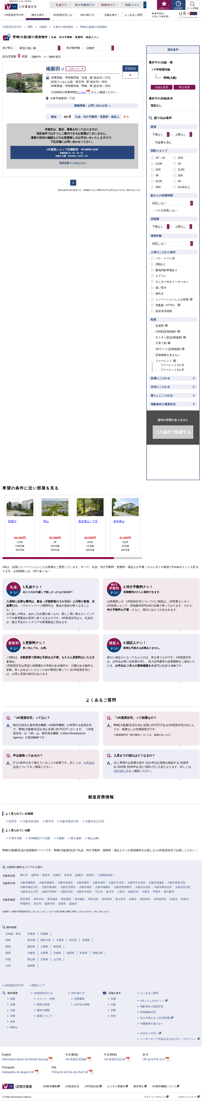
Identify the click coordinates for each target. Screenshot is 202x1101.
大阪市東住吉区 (163, 887)
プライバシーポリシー (156, 1097)
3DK (180, 175)
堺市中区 (39, 899)
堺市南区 (80, 899)
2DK (158, 169)
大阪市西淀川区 (176, 882)
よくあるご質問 (149, 993)
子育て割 (160, 343)
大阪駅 (60, 838)
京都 (12, 1004)
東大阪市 (169, 891)
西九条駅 (76, 838)
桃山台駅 (93, 838)
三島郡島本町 (105, 875)
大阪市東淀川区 (69, 821)
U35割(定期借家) (165, 331)
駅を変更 (184, 87)
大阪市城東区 (102, 887)
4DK (158, 187)
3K (157, 175)
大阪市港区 (99, 882)
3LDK (158, 181)
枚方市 (110, 891)
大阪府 (43, 26)
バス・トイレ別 (165, 258)
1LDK (158, 163)
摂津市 (90, 875)
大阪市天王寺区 (136, 882)
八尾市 (121, 891)
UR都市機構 (51, 1086)
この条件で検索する (173, 432)
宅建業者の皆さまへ (151, 1023)
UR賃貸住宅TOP (12, 26)
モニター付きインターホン (172, 281)
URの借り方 (121, 770)
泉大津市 (120, 899)
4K (179, 181)
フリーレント (163, 360)
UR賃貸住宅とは (43, 993)
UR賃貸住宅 (72, 1086)
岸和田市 (107, 899)
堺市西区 (66, 899)
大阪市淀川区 (183, 887)
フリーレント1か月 (172, 365)
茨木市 (68, 875)
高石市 (37, 903)
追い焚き (160, 287)
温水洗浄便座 (163, 311)
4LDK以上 (184, 187)
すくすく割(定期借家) (168, 337)
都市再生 (140, 1086)
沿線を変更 (161, 87)
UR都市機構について (165, 1086)
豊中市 (49, 821)
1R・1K (160, 157)
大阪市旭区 (85, 887)
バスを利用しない (166, 210)
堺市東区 (52, 899)
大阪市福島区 (46, 882)
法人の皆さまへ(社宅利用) (156, 1017)
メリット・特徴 (46, 998)
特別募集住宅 (148, 1012)
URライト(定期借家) (168, 349)
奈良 (12, 1021)
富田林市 (145, 899)
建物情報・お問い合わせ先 (90, 105)
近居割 (159, 325)
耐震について (44, 1015)
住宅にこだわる (160, 386)
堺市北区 (93, 899)
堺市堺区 (25, 899)
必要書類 (79, 998)
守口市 (99, 891)
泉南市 (62, 903)
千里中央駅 (15, 838)
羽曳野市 (25, 903)
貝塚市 (133, 899)
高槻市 (57, 875)
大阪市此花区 (31, 821)
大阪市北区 (66, 891)
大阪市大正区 (116, 882)
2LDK (181, 169)
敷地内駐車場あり (166, 270)
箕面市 (79, 875)
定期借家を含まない (167, 355)
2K (179, 163)
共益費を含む (163, 142)
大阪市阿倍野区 (123, 887)
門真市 (157, 891)
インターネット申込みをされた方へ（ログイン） (170, 1038)
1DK (180, 157)
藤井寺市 (50, 903)
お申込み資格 (82, 1004)
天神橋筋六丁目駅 (39, 838)
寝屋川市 (133, 891)
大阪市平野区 (49, 891)
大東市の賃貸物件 (63, 26)
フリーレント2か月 (172, 369)
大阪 (12, 1010)
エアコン (160, 275)
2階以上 (160, 264)
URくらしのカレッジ (153, 1000)
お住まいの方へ (150, 1033)
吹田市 (12, 821)
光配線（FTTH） (165, 305)
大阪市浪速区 (156, 882)
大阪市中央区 (84, 891)
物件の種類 (43, 1010)
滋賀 (12, 998)
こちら (82, 92)
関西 (30, 26)
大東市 (146, 891)
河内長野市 (160, 899)
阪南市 (73, 903)
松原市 (174, 899)
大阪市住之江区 (94, 821)
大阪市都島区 (28, 882)
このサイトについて (188, 1097)
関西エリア (38, 985)
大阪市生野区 (68, 887)
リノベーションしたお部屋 (172, 299)
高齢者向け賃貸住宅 (163, 404)
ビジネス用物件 (117, 1086)
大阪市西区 (82, 882)
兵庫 (12, 1015)
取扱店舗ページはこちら (72, 162)
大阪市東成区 (49, 887)
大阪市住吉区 (143, 887)
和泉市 (185, 899)
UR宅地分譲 (93, 1086)
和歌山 (14, 1027)
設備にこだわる (160, 378)
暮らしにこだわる (162, 395)
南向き (159, 293)
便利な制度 (43, 1004)
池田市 (35, 875)
